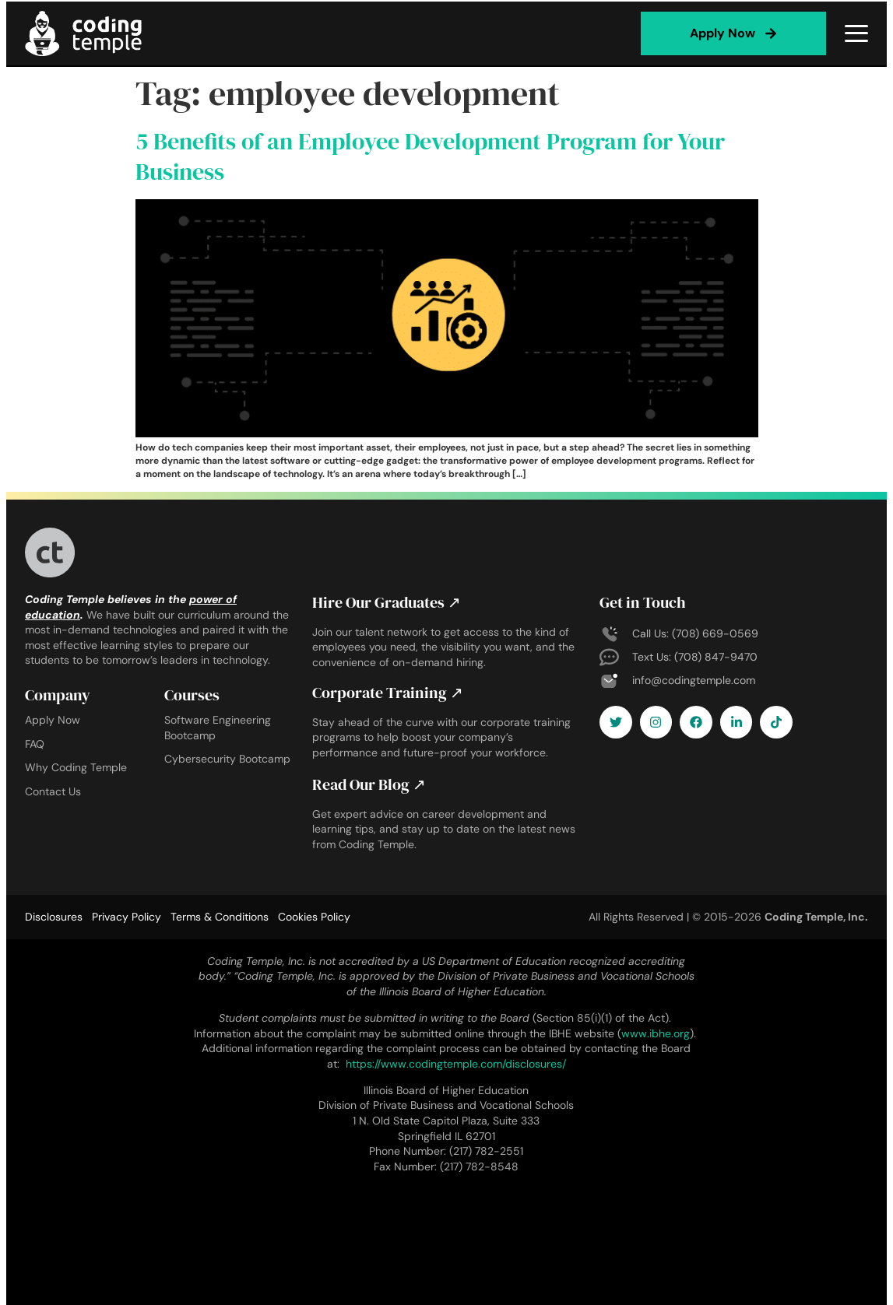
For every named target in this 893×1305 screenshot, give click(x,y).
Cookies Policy (314, 914)
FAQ (34, 744)
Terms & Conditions (220, 914)
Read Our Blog (369, 783)
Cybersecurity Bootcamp (227, 759)
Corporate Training (387, 692)
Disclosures (54, 914)
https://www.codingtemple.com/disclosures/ (456, 1061)
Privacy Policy (126, 914)
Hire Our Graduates (386, 602)
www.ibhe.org (655, 1031)
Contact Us (53, 791)
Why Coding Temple (76, 767)
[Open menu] (856, 33)
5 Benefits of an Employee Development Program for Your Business (430, 156)
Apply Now (52, 720)
